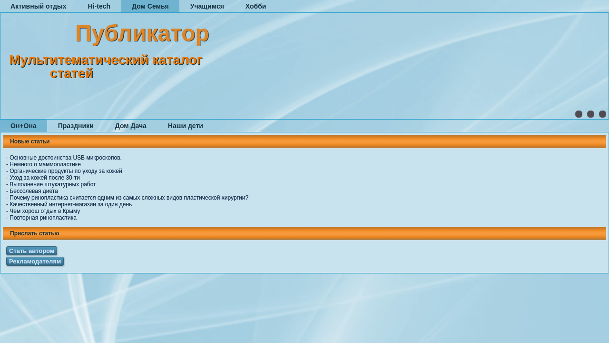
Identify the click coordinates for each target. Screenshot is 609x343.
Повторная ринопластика (43, 217)
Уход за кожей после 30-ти (45, 177)
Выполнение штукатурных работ (53, 184)
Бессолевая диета (34, 191)
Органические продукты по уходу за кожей (66, 171)
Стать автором (31, 250)
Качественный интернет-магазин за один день (71, 204)
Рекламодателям (35, 261)
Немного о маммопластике (45, 164)
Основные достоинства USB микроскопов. (66, 157)
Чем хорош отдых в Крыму (45, 211)
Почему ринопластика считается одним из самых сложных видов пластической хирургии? (129, 197)
